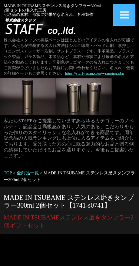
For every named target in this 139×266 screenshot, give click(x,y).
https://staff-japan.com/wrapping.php (94, 73)
